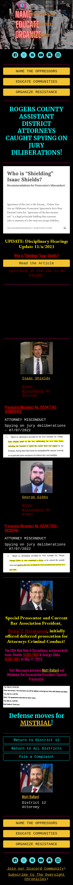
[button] (4, 5)
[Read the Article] (36, 263)
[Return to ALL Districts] (36, 748)
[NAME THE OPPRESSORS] (36, 71)
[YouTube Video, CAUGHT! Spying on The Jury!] (36, 311)
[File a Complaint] (36, 757)
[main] (36, 131)
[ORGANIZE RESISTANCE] (36, 92)
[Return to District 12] (36, 740)
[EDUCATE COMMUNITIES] (36, 81)
